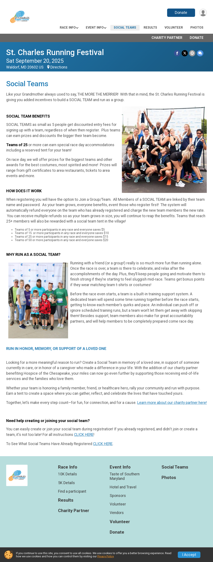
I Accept (189, 555)
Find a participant (72, 491)
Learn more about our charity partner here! (172, 402)
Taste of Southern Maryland (125, 476)
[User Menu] (203, 13)
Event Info (95, 27)
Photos (196, 27)
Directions (58, 67)
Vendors (117, 513)
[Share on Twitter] (185, 53)
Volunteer (174, 27)
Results (150, 27)
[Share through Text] (200, 53)
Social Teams (125, 27)
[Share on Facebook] (177, 53)
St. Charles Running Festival (55, 52)
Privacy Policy (105, 556)
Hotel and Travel (123, 487)
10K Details (67, 474)
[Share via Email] (192, 53)
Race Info (68, 27)
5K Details (66, 483)
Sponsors (118, 496)
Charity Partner (167, 38)
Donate (181, 12)
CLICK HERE (83, 434)
